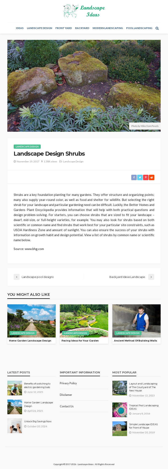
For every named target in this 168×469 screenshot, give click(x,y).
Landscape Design (39, 28)
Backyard (82, 28)
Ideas (20, 28)
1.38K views (50, 161)
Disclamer (66, 394)
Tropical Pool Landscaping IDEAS (144, 407)
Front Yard (63, 28)
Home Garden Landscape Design (30, 340)
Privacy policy (68, 383)
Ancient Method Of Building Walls (135, 340)
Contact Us (67, 406)
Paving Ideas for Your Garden (80, 340)
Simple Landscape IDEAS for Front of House (143, 426)
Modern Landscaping (108, 28)
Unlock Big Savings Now (37, 421)
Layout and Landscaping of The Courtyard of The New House (143, 387)
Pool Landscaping (139, 28)
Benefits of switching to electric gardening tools (37, 385)
